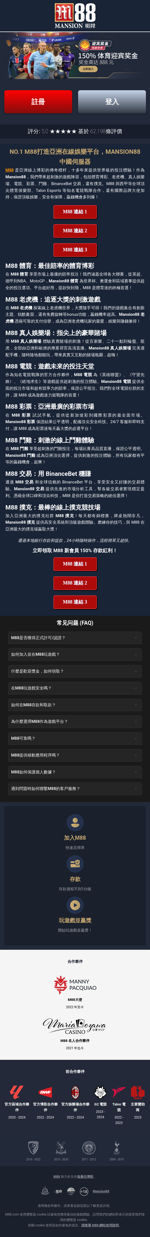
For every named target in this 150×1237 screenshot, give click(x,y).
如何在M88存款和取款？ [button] (74, 704)
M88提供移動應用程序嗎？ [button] (74, 755)
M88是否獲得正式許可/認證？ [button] (74, 637)
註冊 (38, 102)
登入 (112, 102)
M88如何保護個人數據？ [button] (74, 772)
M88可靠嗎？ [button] (74, 738)
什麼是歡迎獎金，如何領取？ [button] (74, 671)
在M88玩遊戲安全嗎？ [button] (74, 688)
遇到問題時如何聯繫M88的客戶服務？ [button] (74, 788)
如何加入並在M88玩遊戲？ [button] (74, 654)
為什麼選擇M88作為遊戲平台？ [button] (74, 721)
